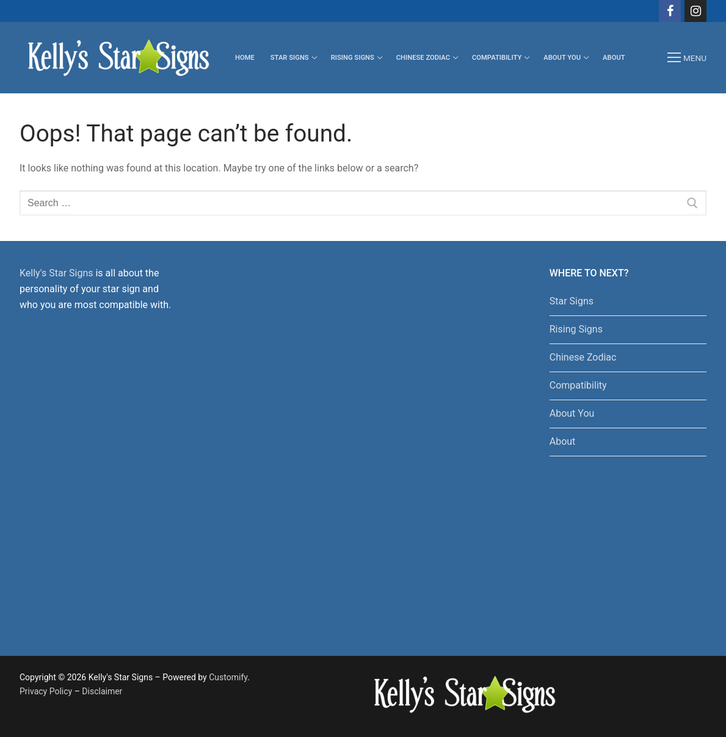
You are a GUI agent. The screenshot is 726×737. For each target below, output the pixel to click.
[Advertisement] (333, 448)
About (563, 441)
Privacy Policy (46, 691)
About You (572, 413)
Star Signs (572, 301)
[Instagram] (695, 11)
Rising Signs (576, 329)
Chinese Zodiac (583, 357)
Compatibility (578, 385)
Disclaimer (102, 691)
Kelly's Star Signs (56, 273)
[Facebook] (670, 11)
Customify (228, 677)
